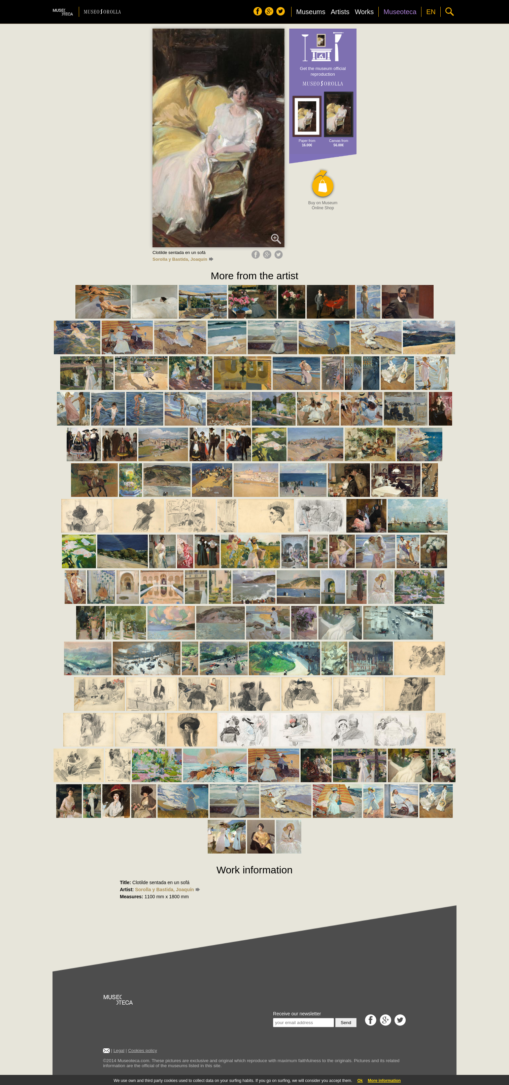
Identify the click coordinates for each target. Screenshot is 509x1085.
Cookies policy (142, 1050)
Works (364, 11)
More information (384, 1080)
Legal (119, 1050)
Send (346, 1022)
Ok (360, 1080)
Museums (311, 11)
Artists (340, 11)
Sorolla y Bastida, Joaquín (182, 259)
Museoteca (399, 11)
